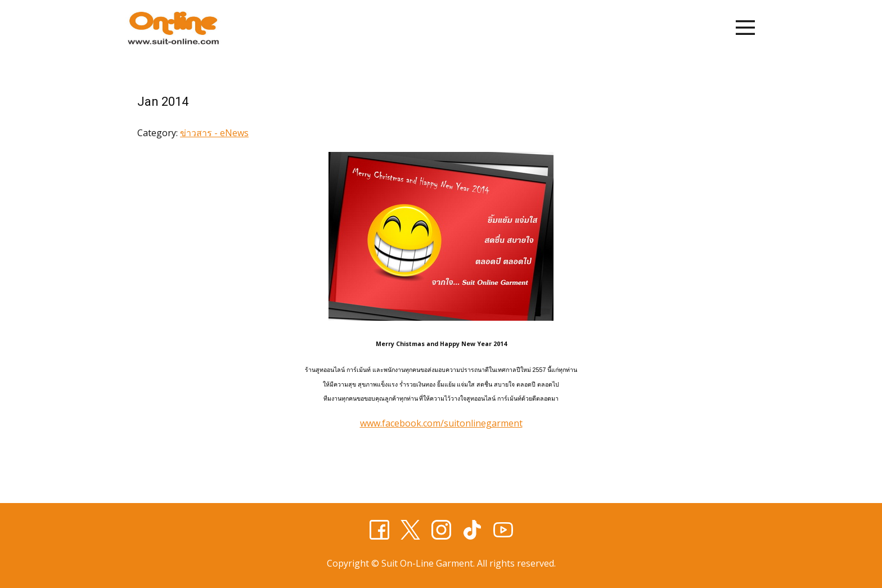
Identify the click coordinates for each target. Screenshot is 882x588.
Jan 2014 (162, 102)
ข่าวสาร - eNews (214, 133)
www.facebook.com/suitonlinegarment (441, 423)
